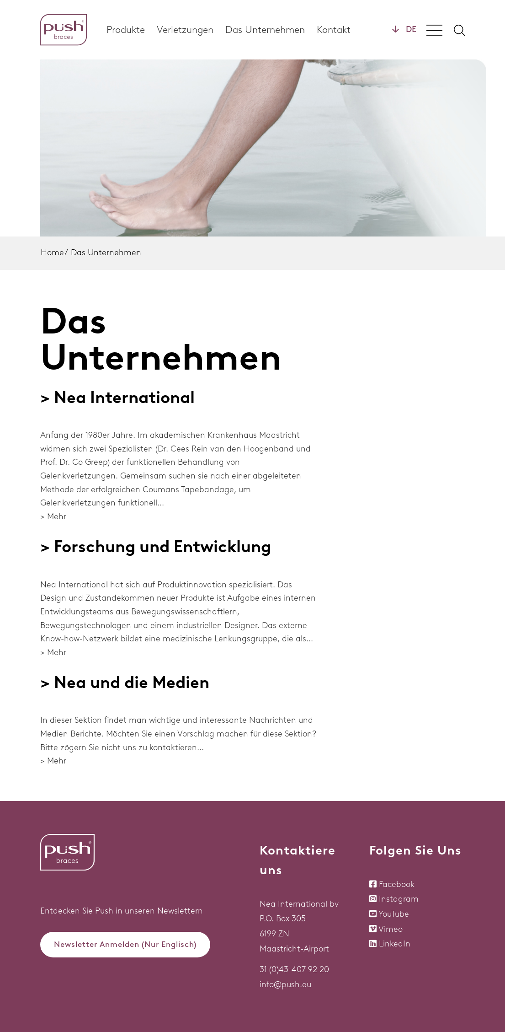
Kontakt (334, 29)
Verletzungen (185, 29)
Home (52, 252)
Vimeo (390, 929)
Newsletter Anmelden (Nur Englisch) (125, 944)
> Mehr (53, 516)
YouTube (393, 914)
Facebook (397, 884)
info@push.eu (285, 984)
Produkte (125, 29)
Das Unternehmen (265, 29)
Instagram (399, 899)
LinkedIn (394, 944)
